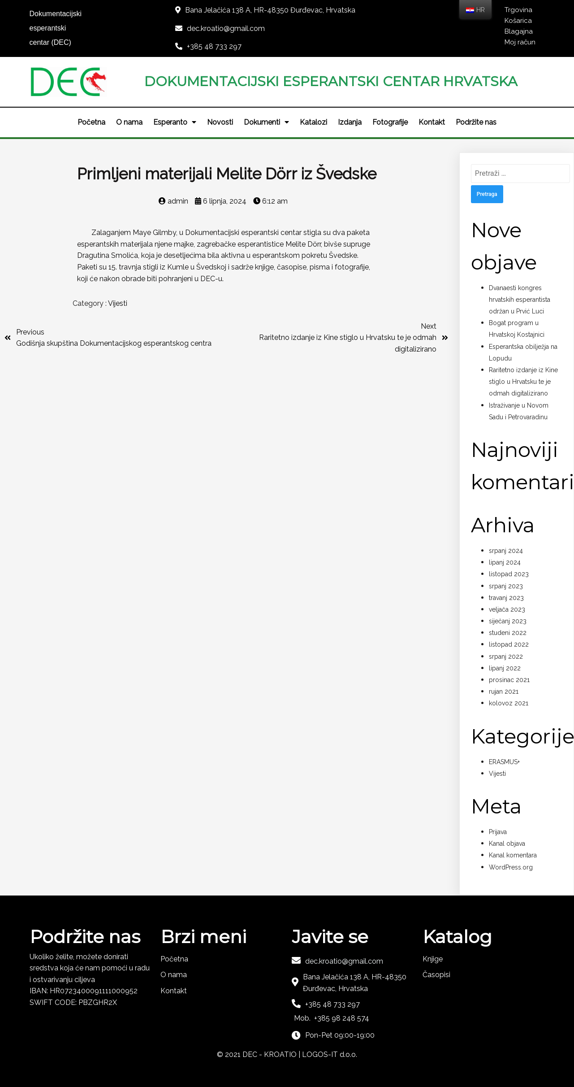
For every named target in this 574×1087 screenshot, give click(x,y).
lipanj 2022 (505, 668)
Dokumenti (266, 122)
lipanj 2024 (505, 562)
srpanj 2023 (506, 586)
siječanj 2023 (508, 621)
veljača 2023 (507, 609)
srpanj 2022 (506, 656)
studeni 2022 (508, 632)
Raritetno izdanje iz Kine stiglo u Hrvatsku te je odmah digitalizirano (523, 381)
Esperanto (174, 122)
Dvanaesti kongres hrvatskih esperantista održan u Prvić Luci (519, 299)
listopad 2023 (509, 574)
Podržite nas (476, 122)
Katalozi (313, 122)
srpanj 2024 (506, 550)
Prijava (498, 831)
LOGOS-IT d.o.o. (329, 1054)
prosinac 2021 (509, 679)
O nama (129, 122)
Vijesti (117, 303)
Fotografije (390, 122)
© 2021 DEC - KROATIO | (259, 1054)
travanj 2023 (506, 597)
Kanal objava (507, 843)
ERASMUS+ (504, 761)
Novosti (220, 122)
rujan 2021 (503, 691)
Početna (91, 122)
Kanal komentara (513, 855)
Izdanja (350, 122)
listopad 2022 (509, 644)
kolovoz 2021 (508, 703)
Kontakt (432, 122)
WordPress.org (511, 867)
